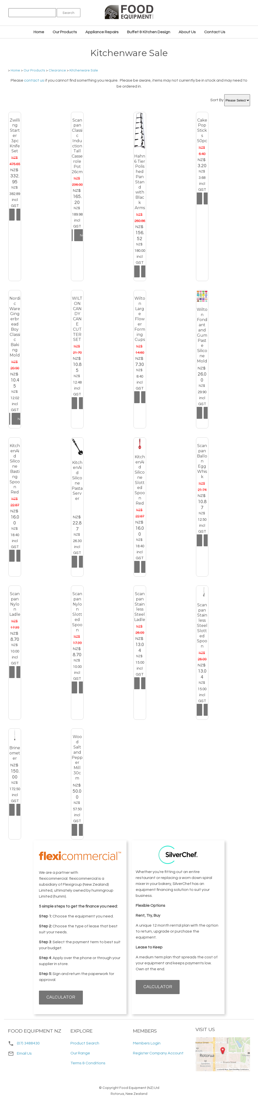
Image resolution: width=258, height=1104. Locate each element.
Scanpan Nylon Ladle (14, 604)
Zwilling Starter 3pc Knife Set (15, 136)
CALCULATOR (60, 997)
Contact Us (214, 32)
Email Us (20, 1053)
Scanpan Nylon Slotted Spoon (77, 611)
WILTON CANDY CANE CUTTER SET (77, 319)
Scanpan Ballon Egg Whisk (202, 461)
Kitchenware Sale (83, 70)
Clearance (57, 70)
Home (38, 32)
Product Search (84, 1043)
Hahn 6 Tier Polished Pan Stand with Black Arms (139, 182)
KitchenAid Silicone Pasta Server (77, 480)
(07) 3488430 (28, 1043)
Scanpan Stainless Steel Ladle (139, 606)
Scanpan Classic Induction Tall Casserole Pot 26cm (77, 146)
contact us (34, 80)
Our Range (80, 1053)
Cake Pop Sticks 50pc (202, 130)
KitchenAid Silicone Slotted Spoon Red (140, 480)
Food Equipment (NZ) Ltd (139, 1088)
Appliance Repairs (102, 32)
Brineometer (14, 753)
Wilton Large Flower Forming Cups (139, 319)
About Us (187, 32)
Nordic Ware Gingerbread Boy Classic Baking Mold (14, 326)
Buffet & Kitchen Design (148, 32)
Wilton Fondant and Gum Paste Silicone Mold (202, 335)
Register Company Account (158, 1053)
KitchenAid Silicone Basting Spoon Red (15, 468)
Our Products (65, 32)
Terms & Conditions (87, 1063)
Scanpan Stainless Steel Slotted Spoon (202, 626)
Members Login (147, 1043)
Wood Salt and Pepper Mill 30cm (77, 757)
